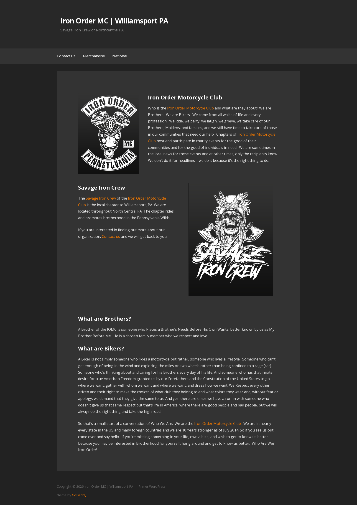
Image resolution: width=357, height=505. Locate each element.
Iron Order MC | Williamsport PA (114, 20)
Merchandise (94, 55)
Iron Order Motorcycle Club (190, 108)
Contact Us (66, 55)
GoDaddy (79, 495)
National (119, 55)
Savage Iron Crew (101, 198)
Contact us (110, 236)
